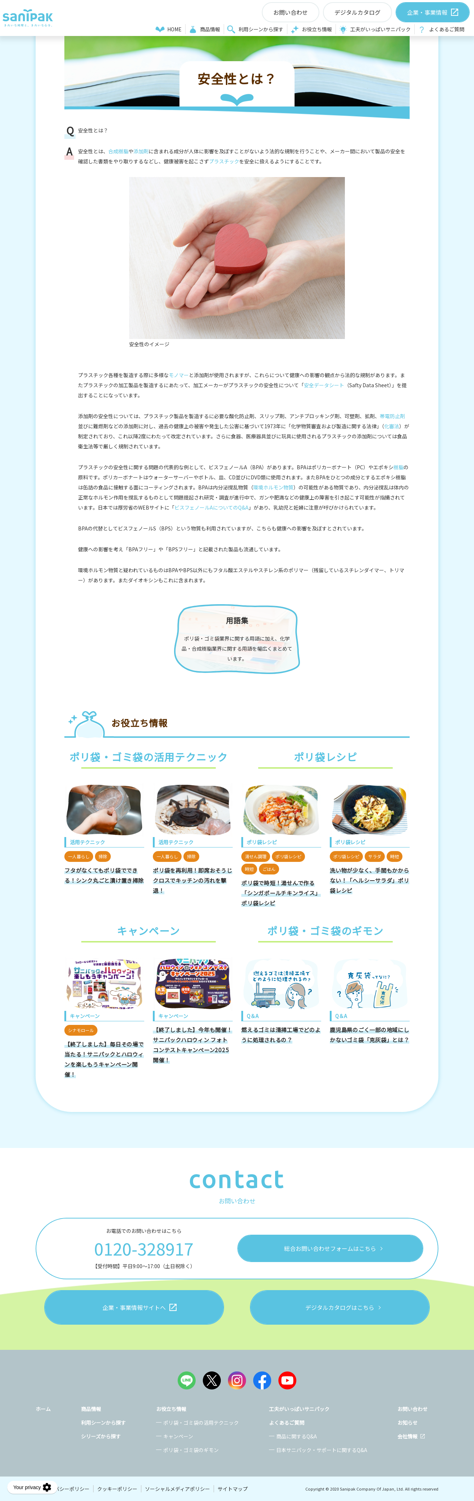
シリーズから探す (101, 1436)
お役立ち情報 (317, 29)
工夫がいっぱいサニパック (380, 29)
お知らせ (407, 1422)
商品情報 (210, 29)
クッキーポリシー (117, 1488)
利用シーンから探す (260, 29)
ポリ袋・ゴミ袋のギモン (191, 1449)
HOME (174, 29)
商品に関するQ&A (296, 1436)
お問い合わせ (412, 1408)
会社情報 (407, 1436)
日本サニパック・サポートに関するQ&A (321, 1449)
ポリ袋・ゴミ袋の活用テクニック (201, 1422)
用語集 (237, 620)
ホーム (43, 1408)
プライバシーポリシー (64, 1488)
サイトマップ (233, 1488)
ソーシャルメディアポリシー (177, 1488)
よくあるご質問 (446, 29)
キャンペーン (178, 1436)
